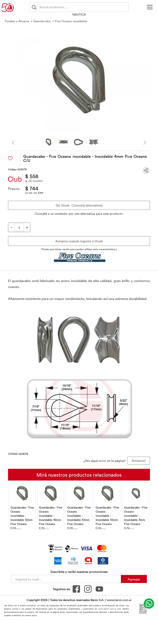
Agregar (134, 579)
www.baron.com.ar (119, 600)
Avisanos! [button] (139, 461)
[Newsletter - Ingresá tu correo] (66, 579)
